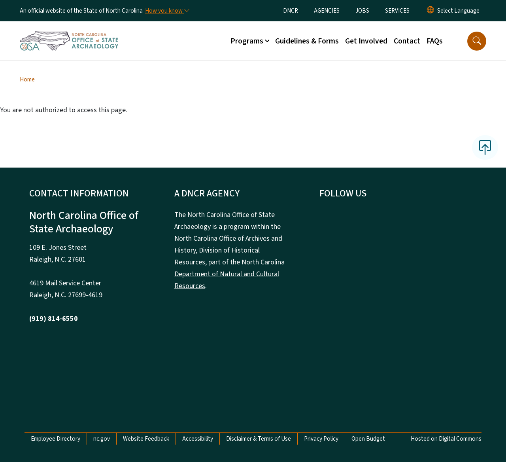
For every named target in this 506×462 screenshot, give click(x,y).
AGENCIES (327, 10)
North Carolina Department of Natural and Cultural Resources (229, 274)
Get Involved (366, 41)
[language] (458, 11)
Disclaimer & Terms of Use (258, 438)
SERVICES (397, 10)
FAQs (435, 41)
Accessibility (197, 438)
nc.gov (101, 438)
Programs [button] (246, 41)
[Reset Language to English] (430, 11)
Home (27, 79)
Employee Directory (55, 438)
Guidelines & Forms (307, 41)
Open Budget (368, 438)
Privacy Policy (321, 438)
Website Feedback (146, 438)
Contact (407, 41)
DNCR (290, 10)
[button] (476, 41)
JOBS (362, 10)
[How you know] (167, 11)
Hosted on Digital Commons (446, 438)
